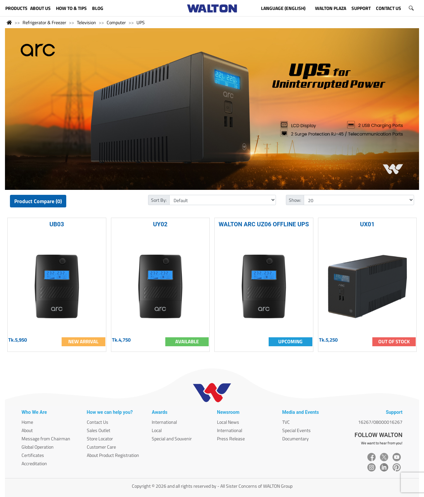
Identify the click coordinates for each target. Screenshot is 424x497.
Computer (116, 22)
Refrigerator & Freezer (44, 22)
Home (27, 421)
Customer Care (101, 446)
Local (157, 430)
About (27, 430)
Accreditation (34, 463)
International (164, 421)
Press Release (231, 438)
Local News (228, 421)
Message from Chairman (46, 438)
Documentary (295, 438)
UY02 (160, 224)
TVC (286, 421)
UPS (140, 22)
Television (86, 22)
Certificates (33, 455)
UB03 (56, 224)
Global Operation (38, 446)
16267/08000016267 (380, 421)
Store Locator (100, 438)
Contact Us (97, 421)
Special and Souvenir (172, 438)
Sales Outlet (98, 430)
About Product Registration (113, 455)
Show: (295, 199)
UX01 (367, 224)
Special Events (296, 430)
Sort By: (159, 199)
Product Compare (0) (38, 201)
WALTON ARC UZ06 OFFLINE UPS (264, 224)
